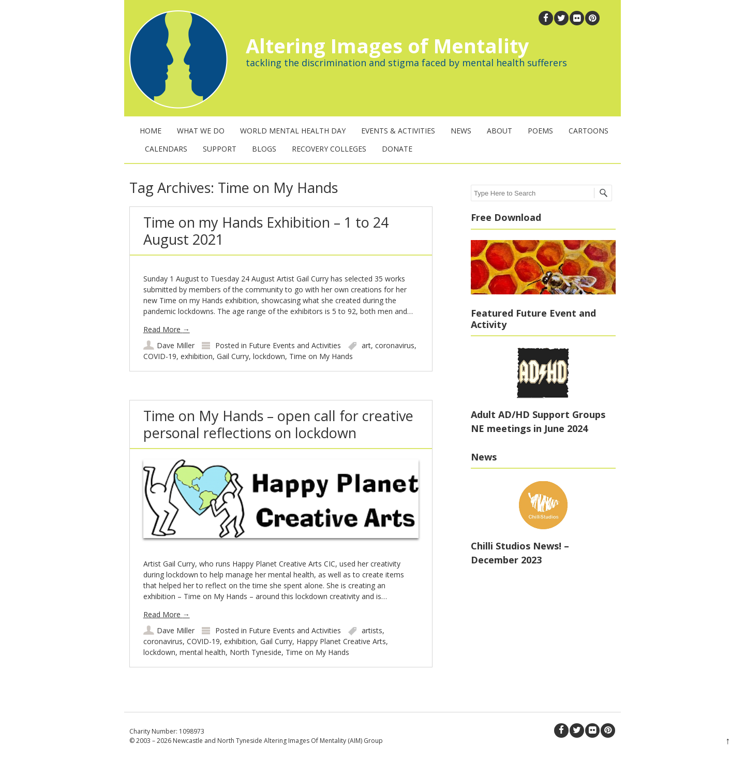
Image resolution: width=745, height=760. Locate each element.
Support (219, 149)
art (366, 345)
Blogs (264, 149)
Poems (540, 131)
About (499, 131)
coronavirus (394, 345)
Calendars (166, 149)
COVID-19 (159, 356)
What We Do (201, 131)
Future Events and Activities (295, 345)
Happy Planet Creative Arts (341, 641)
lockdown (269, 356)
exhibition (197, 356)
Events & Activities (398, 131)
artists (372, 630)
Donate (397, 149)
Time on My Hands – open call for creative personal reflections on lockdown (278, 424)
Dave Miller (176, 345)
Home (150, 131)
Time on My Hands (321, 356)
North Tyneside (255, 652)
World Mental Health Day (293, 131)
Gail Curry (233, 356)
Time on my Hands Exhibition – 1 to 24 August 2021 (266, 230)
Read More (166, 329)
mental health (203, 652)
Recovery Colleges (329, 149)
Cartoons (588, 131)
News (461, 131)
